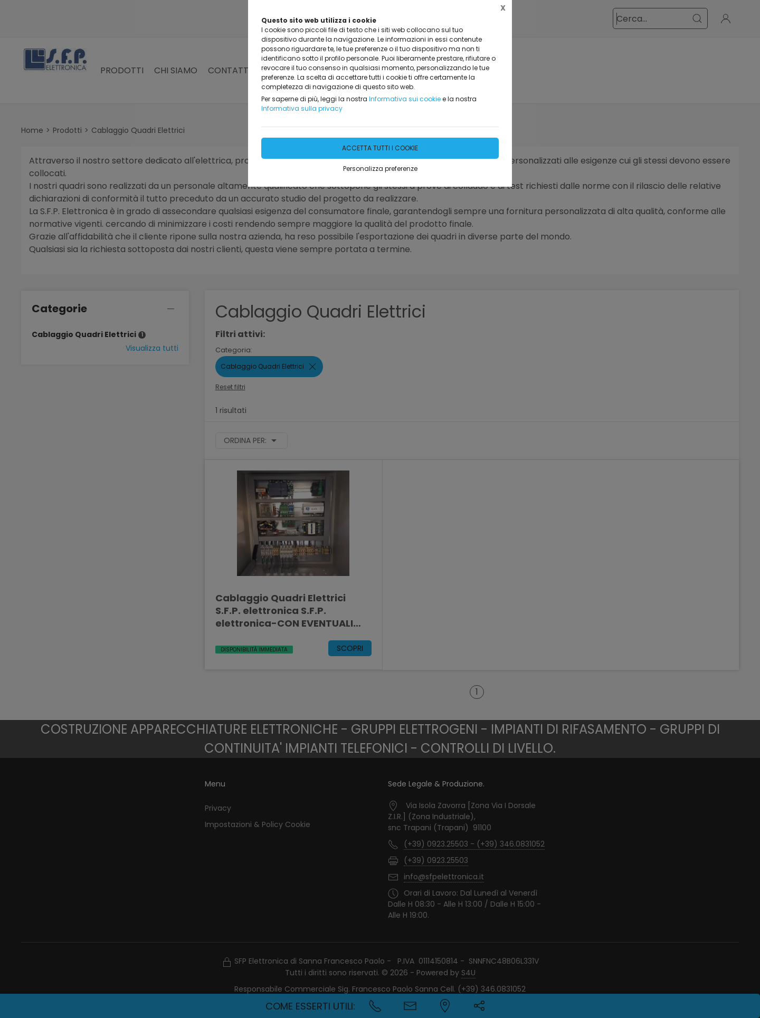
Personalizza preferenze (380, 168)
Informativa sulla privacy (302, 108)
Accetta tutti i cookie (380, 147)
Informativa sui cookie (405, 98)
